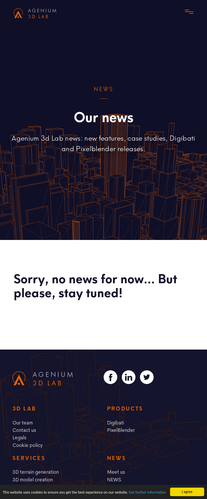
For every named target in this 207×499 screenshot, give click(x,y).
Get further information (147, 492)
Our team (22, 422)
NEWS (114, 479)
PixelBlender (121, 430)
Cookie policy (27, 445)
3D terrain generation (35, 472)
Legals (19, 437)
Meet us (116, 472)
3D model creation (32, 479)
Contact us (24, 430)
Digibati (115, 422)
